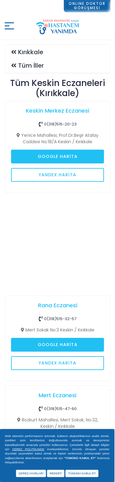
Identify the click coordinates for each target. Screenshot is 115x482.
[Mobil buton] (9, 26)
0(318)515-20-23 (58, 124)
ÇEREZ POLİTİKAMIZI (28, 449)
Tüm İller (31, 65)
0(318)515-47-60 (58, 409)
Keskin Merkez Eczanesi (57, 110)
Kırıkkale (30, 52)
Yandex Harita (57, 175)
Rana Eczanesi (57, 305)
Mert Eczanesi (57, 395)
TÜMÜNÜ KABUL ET (82, 473)
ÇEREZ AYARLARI (31, 473)
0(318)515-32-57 (57, 319)
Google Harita (58, 156)
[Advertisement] (57, 242)
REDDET (56, 473)
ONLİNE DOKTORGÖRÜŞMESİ (87, 5)
